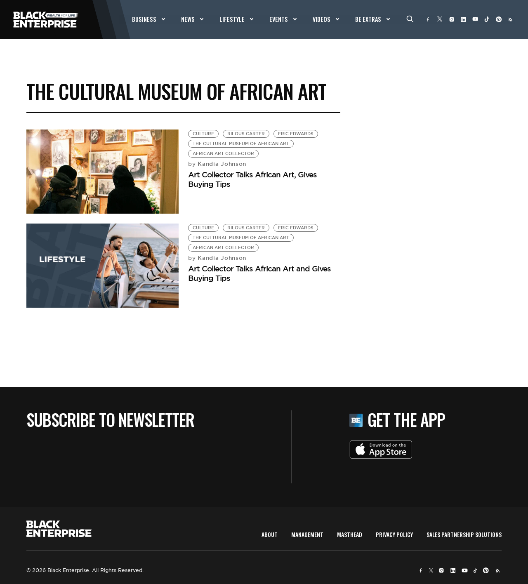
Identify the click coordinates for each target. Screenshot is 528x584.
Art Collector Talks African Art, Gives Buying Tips (252, 179)
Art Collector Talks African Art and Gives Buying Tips (259, 273)
